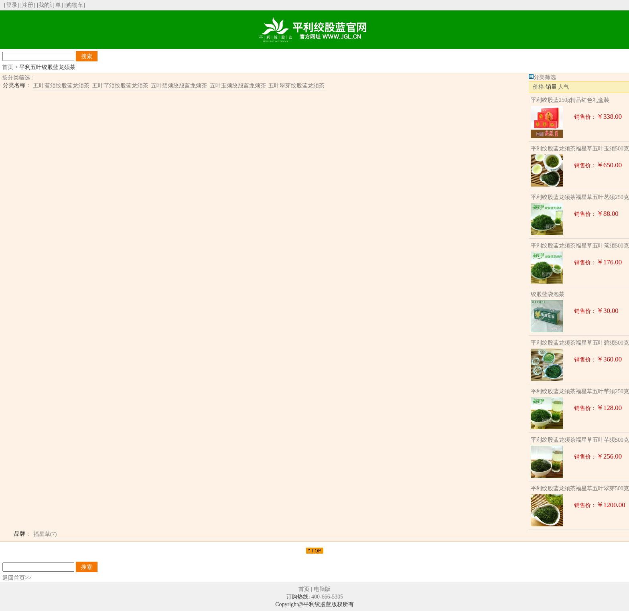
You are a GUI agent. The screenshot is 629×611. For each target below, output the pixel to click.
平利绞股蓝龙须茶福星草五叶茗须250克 (580, 197)
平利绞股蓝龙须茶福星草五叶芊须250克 (580, 391)
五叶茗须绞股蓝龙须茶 (61, 86)
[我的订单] (50, 5)
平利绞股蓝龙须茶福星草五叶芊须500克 (580, 440)
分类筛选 (545, 77)
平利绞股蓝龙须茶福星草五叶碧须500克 (580, 343)
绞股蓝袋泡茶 (547, 294)
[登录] (11, 5)
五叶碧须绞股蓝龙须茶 (179, 86)
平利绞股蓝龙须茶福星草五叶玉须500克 (580, 149)
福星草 (45, 534)
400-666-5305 (327, 597)
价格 (538, 87)
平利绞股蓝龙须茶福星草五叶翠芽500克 (580, 488)
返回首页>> (16, 578)
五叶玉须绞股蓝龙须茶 (238, 86)
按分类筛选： (19, 78)
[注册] (27, 5)
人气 (563, 87)
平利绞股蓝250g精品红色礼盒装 (570, 100)
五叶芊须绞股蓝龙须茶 (120, 86)
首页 (7, 67)
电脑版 (322, 589)
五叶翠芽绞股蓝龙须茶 (296, 86)
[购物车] (74, 5)
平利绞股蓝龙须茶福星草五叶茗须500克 (580, 246)
